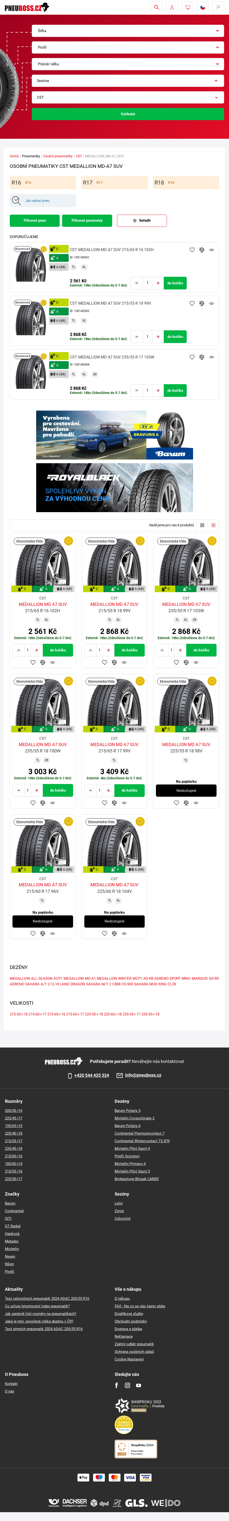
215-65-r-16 (56, 1013)
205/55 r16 (13, 1110)
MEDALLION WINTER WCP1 (119, 977)
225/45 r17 (13, 1118)
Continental (14, 1211)
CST (79, 156)
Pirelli (9, 1271)
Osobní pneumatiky (58, 156)
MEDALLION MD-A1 (80, 977)
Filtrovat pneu (35, 220)
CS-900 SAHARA (134, 983)
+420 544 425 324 (91, 1075)
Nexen (10, 1256)
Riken (9, 1264)
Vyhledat (128, 114)
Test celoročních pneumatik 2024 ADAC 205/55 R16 (47, 1298)
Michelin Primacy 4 (130, 1164)
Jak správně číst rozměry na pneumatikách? (40, 1314)
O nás (9, 1391)
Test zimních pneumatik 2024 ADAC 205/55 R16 (44, 1329)
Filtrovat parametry (87, 220)
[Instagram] (127, 1385)
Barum (10, 1203)
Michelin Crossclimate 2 (134, 1118)
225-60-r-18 (113, 1013)
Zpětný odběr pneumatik (134, 1344)
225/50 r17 (13, 1179)
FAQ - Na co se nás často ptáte (140, 1306)
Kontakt (11, 1384)
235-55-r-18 (150, 1013)
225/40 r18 (13, 1133)
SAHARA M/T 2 (98, 983)
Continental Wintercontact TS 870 (142, 1141)
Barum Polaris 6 (128, 1126)
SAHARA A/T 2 (37, 983)
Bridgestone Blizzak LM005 (137, 1179)
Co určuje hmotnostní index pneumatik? (37, 1306)
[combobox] (128, 31)
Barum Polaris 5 (128, 1110)
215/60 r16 (13, 1156)
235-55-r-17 (132, 1013)
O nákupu (122, 1298)
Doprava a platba (128, 1329)
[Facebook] (116, 1385)
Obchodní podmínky (131, 1321)
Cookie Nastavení (129, 1359)
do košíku (175, 282)
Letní (119, 1203)
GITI (8, 1218)
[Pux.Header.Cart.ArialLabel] (187, 7)
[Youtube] (138, 1385)
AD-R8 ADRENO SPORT (162, 977)
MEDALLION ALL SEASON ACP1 (36, 977)
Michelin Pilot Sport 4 (132, 1148)
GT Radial (13, 1226)
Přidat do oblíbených (192, 249)
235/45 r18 (13, 1148)
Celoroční (123, 1218)
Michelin (12, 1249)
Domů (14, 156)
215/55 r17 (13, 1141)
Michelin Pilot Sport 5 (132, 1171)
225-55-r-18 (94, 1013)
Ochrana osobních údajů (134, 1351)
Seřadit (145, 220)
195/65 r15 (13, 1126)
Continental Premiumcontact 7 (139, 1133)
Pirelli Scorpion (127, 1156)
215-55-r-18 (19, 1013)
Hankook (12, 1234)
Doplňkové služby (129, 1314)
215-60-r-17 (37, 1013)
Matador (12, 1241)
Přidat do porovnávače (201, 249)
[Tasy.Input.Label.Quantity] (147, 283)
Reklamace (124, 1336)
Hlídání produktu (211, 249)
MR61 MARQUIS (195, 977)
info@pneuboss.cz (143, 1075)
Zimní (119, 1211)
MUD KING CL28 (162, 983)
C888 (116, 983)
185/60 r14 (13, 1164)
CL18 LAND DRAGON (68, 983)
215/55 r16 (13, 1171)
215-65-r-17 (75, 1013)
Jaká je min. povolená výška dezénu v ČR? (39, 1321)
